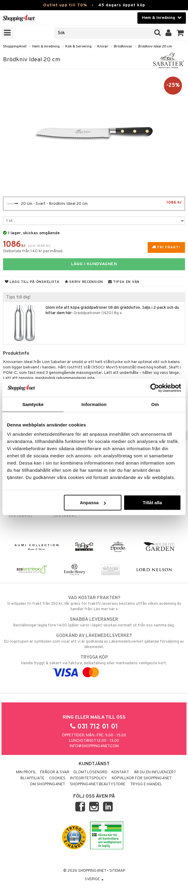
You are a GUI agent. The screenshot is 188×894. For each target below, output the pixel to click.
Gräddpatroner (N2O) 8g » (98, 313)
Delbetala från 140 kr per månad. (33, 251)
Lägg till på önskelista (32, 282)
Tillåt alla (152, 502)
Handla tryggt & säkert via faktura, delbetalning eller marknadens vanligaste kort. (94, 664)
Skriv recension (84, 282)
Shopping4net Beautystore (97, 784)
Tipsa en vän (123, 282)
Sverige (94, 879)
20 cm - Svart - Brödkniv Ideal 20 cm (94, 204)
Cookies (57, 778)
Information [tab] (94, 404)
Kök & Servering (78, 46)
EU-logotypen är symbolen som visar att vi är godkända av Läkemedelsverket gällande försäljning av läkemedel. (94, 641)
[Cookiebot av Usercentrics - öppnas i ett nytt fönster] (154, 387)
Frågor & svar (54, 772)
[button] (180, 33)
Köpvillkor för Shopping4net (142, 778)
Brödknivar (123, 46)
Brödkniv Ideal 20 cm (155, 46)
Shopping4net (15, 46)
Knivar (102, 46)
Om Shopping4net (47, 784)
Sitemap (117, 870)
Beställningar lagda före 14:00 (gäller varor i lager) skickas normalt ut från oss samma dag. (94, 622)
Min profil (26, 772)
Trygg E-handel (146, 784)
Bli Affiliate (32, 778)
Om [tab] (155, 404)
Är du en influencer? (155, 772)
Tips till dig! (18, 297)
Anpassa (93, 502)
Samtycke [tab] (33, 404)
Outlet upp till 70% (65, 5)
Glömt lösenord (90, 772)
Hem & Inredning (46, 46)
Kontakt (120, 772)
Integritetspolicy (88, 778)
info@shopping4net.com (94, 746)
